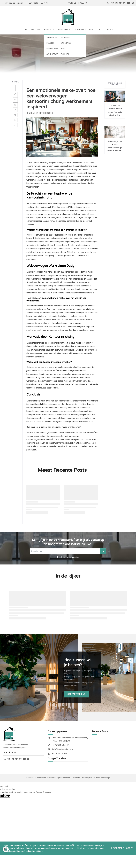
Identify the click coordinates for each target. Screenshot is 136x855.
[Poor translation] (7, 795)
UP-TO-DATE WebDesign (99, 777)
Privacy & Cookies (80, 777)
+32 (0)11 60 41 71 (60, 745)
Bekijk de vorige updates (68, 557)
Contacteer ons (76, 694)
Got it (129, 848)
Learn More (117, 848)
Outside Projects (77, 3)
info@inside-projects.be (62, 749)
